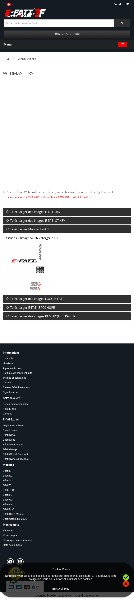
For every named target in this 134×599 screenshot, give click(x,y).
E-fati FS (7, 494)
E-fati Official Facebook (15, 454)
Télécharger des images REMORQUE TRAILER (40, 316)
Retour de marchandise (16, 404)
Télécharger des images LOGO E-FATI (35, 299)
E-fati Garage (10, 449)
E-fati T (7, 485)
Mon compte (10, 535)
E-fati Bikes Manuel (13, 514)
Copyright (8, 358)
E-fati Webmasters (13, 444)
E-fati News (9, 435)
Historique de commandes (17, 540)
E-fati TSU (8, 490)
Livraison (8, 363)
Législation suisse (13, 425)
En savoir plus (60, 588)
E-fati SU (7, 480)
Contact (7, 413)
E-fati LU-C (8, 509)
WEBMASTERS (27, 59)
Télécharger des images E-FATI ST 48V (35, 220)
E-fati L (7, 470)
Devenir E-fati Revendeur (16, 387)
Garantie (7, 382)
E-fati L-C (8, 504)
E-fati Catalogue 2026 (15, 518)
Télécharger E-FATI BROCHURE (30, 307)
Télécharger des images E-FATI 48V (33, 212)
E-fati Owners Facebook (16, 459)
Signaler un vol (11, 392)
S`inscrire (8, 530)
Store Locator (10, 430)
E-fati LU (7, 475)
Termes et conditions (14, 377)
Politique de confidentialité (17, 372)
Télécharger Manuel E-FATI (27, 229)
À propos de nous (12, 368)
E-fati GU (8, 499)
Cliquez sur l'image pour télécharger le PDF (32, 238)
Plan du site (9, 408)
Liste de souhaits (12, 545)
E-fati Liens (9, 439)
